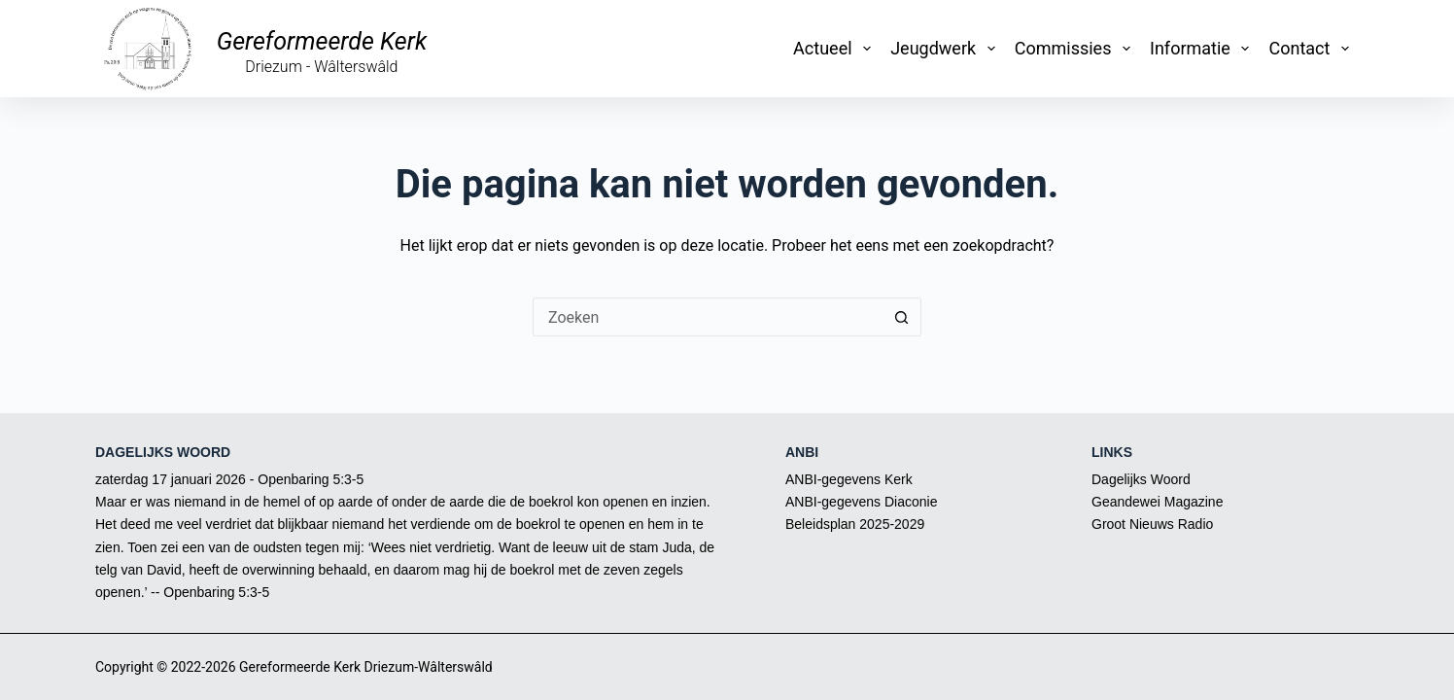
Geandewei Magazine (1157, 501)
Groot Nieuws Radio (1152, 524)
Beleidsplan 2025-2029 (854, 524)
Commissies (1076, 48)
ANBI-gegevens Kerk (849, 479)
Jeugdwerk (946, 48)
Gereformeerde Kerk (322, 41)
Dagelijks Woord (1141, 479)
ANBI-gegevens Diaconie (861, 501)
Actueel (836, 48)
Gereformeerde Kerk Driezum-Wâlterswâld (366, 667)
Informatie (1203, 48)
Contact (1312, 48)
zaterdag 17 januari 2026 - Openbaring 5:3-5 (229, 479)
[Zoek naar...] (708, 317)
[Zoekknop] (902, 317)
